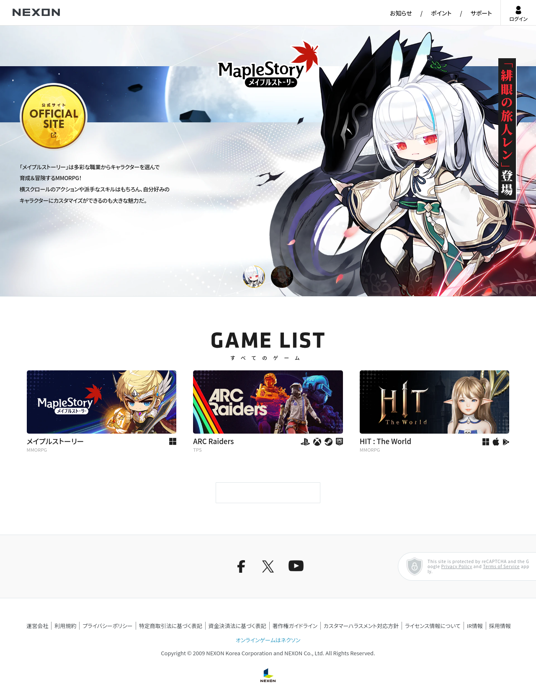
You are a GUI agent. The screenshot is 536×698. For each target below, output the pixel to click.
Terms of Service (501, 566)
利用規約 (65, 626)
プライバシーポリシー (107, 626)
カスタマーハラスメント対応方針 (361, 626)
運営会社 (37, 626)
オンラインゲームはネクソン (268, 640)
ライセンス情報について (433, 626)
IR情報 (475, 626)
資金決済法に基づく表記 (237, 626)
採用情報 (500, 626)
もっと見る (268, 493)
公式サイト (35, 150)
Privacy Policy (456, 566)
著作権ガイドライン (295, 626)
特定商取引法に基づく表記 (170, 626)
